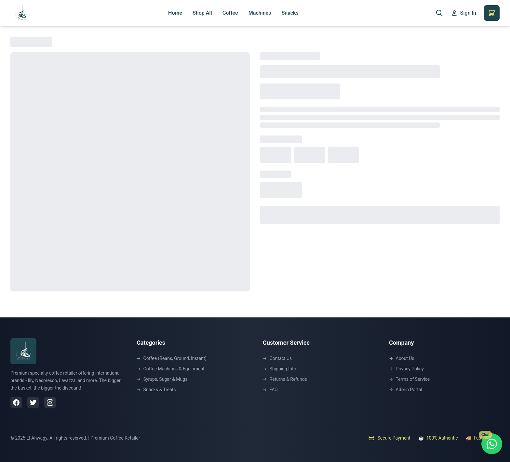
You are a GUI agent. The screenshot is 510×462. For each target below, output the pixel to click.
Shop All (202, 13)
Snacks (289, 13)
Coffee (230, 13)
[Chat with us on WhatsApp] (491, 443)
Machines (259, 13)
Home (175, 13)
